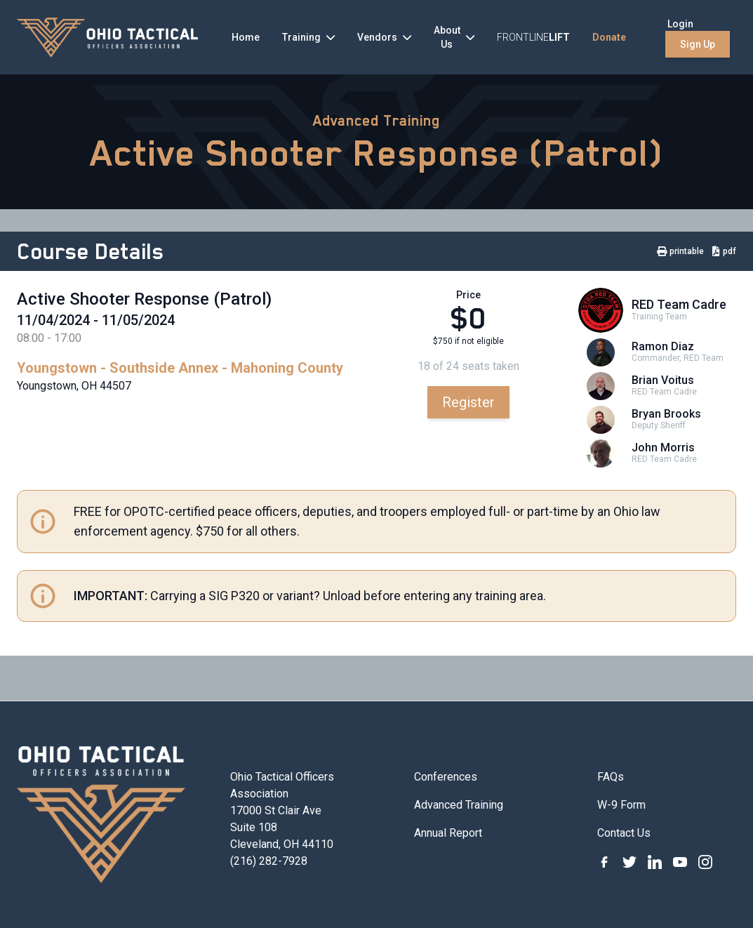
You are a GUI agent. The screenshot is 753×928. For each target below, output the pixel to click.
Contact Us (624, 833)
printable (680, 251)
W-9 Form (621, 804)
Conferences (445, 776)
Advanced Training (376, 120)
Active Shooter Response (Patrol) (377, 153)
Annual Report (448, 833)
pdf (724, 251)
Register (468, 402)
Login (680, 23)
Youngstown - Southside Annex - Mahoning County (180, 367)
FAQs (610, 776)
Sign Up (697, 44)
